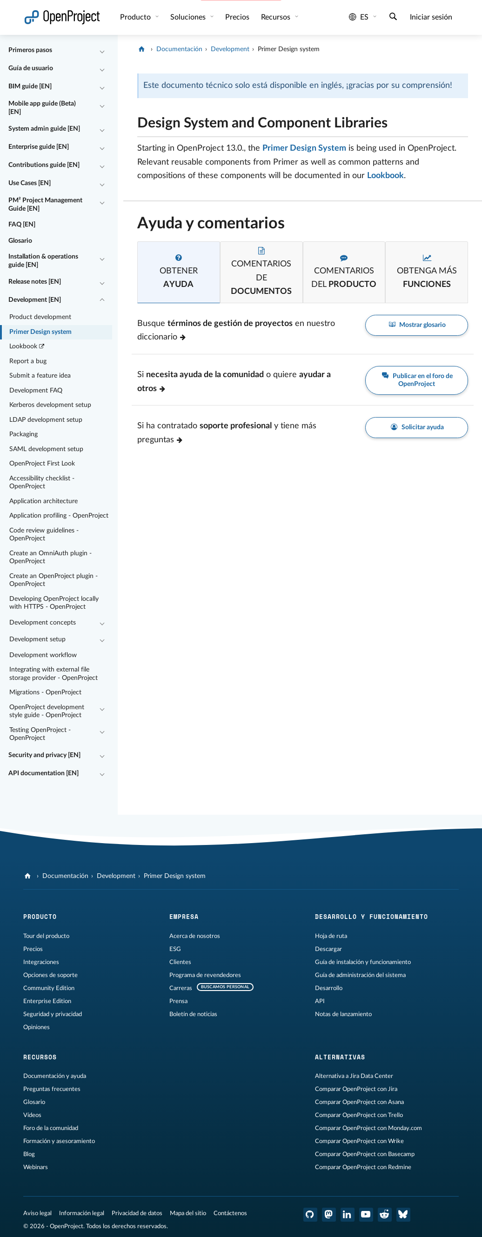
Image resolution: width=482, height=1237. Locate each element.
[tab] (178, 272)
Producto (136, 17)
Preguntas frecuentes (51, 1089)
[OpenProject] (142, 49)
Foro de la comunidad (50, 1128)
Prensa (178, 1001)
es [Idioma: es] (359, 17)
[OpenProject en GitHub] (310, 1215)
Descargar (328, 949)
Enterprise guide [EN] (38, 147)
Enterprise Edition (47, 1001)
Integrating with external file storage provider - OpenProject (53, 673)
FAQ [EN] (21, 224)
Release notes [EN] (34, 282)
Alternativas (340, 1057)
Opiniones (36, 1027)
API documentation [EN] (43, 773)
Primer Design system (40, 332)
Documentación (179, 49)
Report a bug (28, 361)
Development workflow (43, 655)
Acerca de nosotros (194, 936)
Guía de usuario (30, 68)
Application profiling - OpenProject (58, 515)
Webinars (35, 1167)
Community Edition (48, 988)
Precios (237, 17)
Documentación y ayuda (54, 1076)
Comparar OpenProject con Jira (356, 1089)
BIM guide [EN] (30, 86)
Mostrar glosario (417, 325)
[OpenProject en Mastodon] (329, 1215)
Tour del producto (46, 936)
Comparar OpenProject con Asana (359, 1102)
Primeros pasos (30, 50)
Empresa (184, 916)
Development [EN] (34, 300)
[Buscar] (393, 17)
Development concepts (42, 622)
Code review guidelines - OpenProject (44, 534)
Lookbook (27, 346)
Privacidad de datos (137, 1213)
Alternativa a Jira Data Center (354, 1076)
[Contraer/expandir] (102, 50)
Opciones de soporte (50, 975)
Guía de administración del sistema (360, 975)
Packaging (23, 434)
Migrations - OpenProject (45, 692)
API (320, 1001)
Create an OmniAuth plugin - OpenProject (50, 557)
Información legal (81, 1213)
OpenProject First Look (42, 463)
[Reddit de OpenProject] (385, 1215)
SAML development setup (46, 449)
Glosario (20, 241)
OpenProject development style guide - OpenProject (46, 711)
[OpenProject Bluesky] (403, 1215)
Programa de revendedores (205, 975)
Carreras (180, 988)
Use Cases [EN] (29, 183)
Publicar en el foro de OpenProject (417, 379)
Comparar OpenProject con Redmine (363, 1167)
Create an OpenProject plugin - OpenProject (53, 580)
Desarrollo (328, 988)
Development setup (37, 639)
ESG (175, 949)
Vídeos (32, 1115)
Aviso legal (37, 1213)
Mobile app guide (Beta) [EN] (42, 107)
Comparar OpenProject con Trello (359, 1115)
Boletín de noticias (193, 1014)
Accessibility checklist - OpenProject (41, 482)
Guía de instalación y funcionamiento (363, 962)
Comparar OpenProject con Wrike (359, 1141)
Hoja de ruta (331, 936)
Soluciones (189, 17)
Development (230, 49)
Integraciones (41, 962)
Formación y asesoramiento (59, 1141)
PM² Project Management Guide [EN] (45, 204)
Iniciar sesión (431, 17)
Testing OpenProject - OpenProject (40, 734)
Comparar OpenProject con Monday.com (368, 1128)
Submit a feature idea (40, 375)
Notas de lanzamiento (343, 1014)
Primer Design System (304, 148)
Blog (29, 1154)
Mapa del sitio (188, 1213)
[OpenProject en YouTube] (366, 1215)
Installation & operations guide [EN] (43, 260)
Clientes (180, 962)
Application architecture (43, 501)
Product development (40, 317)
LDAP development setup (45, 420)
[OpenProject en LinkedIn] (348, 1215)
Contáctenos (230, 1213)
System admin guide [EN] (44, 129)
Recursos (276, 17)
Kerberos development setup (50, 405)
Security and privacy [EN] (44, 755)
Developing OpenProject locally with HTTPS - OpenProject (54, 603)
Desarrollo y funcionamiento (371, 916)
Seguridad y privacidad (52, 1014)
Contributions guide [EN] (44, 165)
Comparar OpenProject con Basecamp (365, 1154)
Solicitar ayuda (416, 428)
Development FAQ (35, 390)
